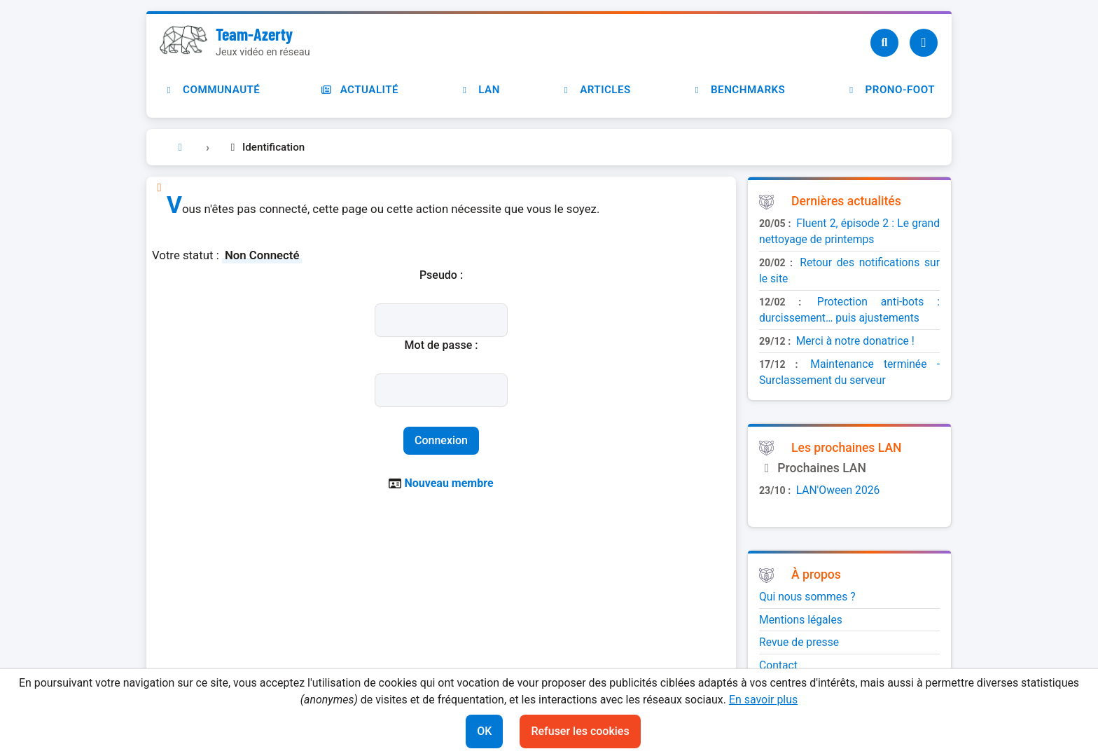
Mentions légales (800, 619)
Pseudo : (441, 275)
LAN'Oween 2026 (838, 490)
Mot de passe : (441, 345)
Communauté (211, 89)
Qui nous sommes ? (807, 596)
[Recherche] (884, 43)
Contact (778, 665)
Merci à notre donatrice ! (855, 341)
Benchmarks (738, 89)
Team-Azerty (254, 34)
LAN (479, 89)
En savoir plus (763, 699)
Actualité (359, 89)
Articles (595, 89)
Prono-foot (890, 89)
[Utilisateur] (924, 43)
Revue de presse (799, 642)
